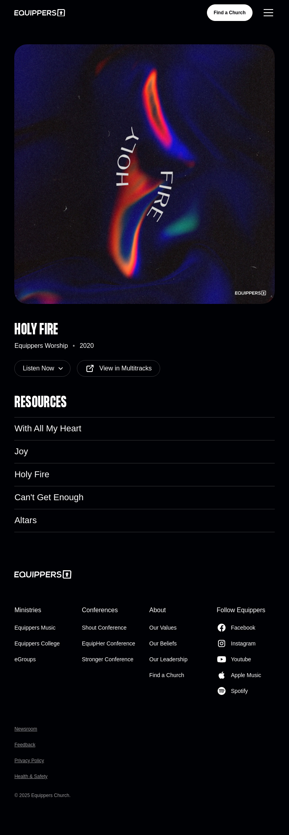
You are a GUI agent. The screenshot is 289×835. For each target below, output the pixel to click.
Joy (21, 451)
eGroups (25, 659)
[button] (267, 12)
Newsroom (25, 729)
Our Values (163, 627)
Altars (25, 520)
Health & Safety (30, 776)
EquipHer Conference (108, 643)
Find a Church (230, 12)
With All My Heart (47, 428)
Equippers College (36, 643)
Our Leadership (168, 659)
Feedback (24, 745)
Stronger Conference (107, 659)
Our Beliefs (163, 643)
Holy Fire (31, 474)
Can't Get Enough (48, 497)
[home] (39, 13)
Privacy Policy (29, 760)
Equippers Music (35, 627)
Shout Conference (104, 627)
